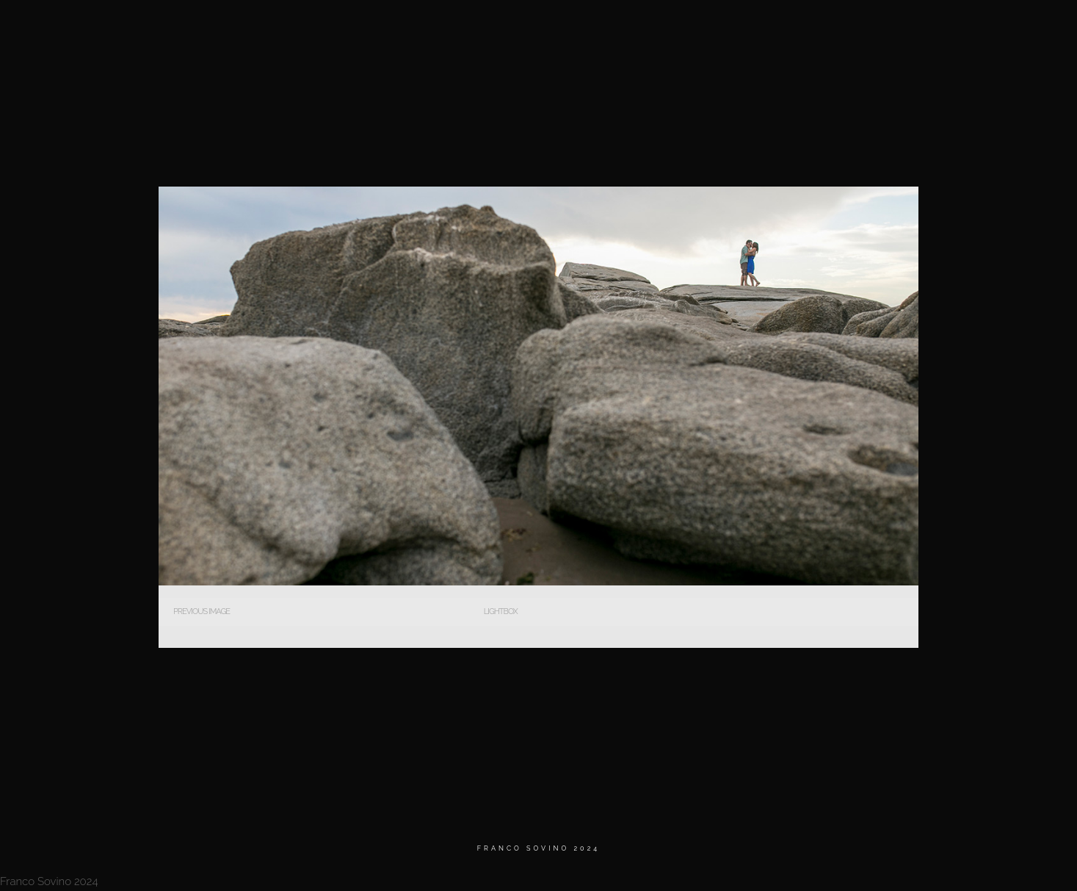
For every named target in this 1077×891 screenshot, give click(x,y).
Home (666, 29)
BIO (805, 29)
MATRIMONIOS (738, 29)
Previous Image (201, 611)
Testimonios (871, 29)
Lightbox (501, 611)
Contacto (952, 29)
